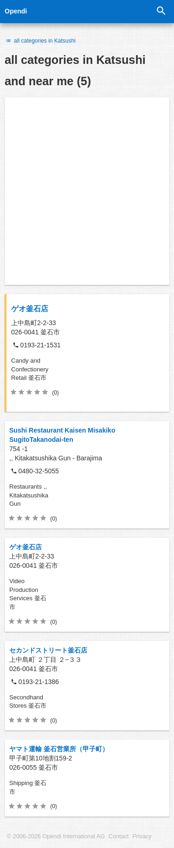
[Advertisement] (87, 191)
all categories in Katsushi (40, 41)
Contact (119, 836)
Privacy (141, 836)
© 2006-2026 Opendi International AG (56, 836)
